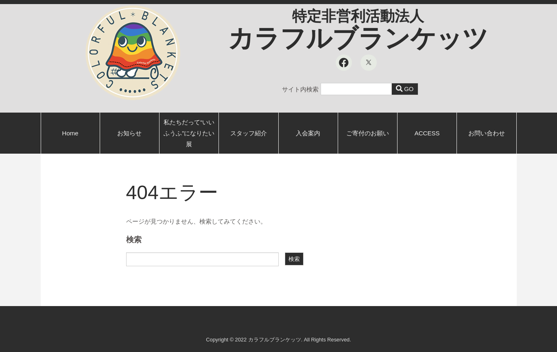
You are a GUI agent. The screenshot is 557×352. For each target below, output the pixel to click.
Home (70, 133)
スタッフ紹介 (248, 133)
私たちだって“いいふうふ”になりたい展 (189, 133)
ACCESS (427, 133)
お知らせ (129, 133)
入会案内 (308, 133)
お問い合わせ (486, 133)
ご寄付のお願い (367, 133)
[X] (368, 62)
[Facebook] (344, 62)
